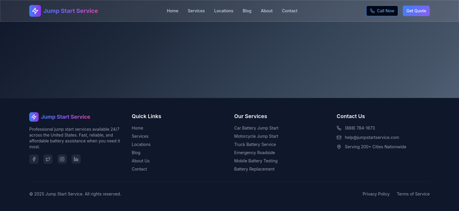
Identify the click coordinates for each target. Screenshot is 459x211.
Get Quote (416, 10)
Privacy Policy (376, 193)
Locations (223, 10)
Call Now (382, 10)
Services (196, 10)
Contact (289, 10)
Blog (247, 10)
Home (173, 10)
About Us (141, 160)
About (267, 10)
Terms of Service (413, 193)
